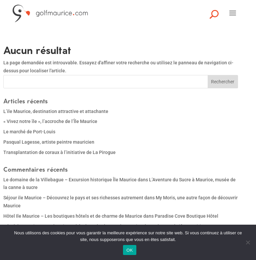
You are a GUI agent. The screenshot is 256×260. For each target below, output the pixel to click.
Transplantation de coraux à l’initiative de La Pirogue (59, 152)
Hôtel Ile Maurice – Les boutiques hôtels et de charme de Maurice (72, 216)
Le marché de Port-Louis (29, 131)
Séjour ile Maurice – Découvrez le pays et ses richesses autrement (73, 197)
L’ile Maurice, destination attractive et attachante (55, 111)
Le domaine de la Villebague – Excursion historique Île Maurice (70, 179)
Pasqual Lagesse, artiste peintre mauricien (48, 142)
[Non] (247, 242)
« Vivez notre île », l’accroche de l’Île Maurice (50, 121)
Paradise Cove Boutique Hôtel (186, 216)
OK (129, 250)
